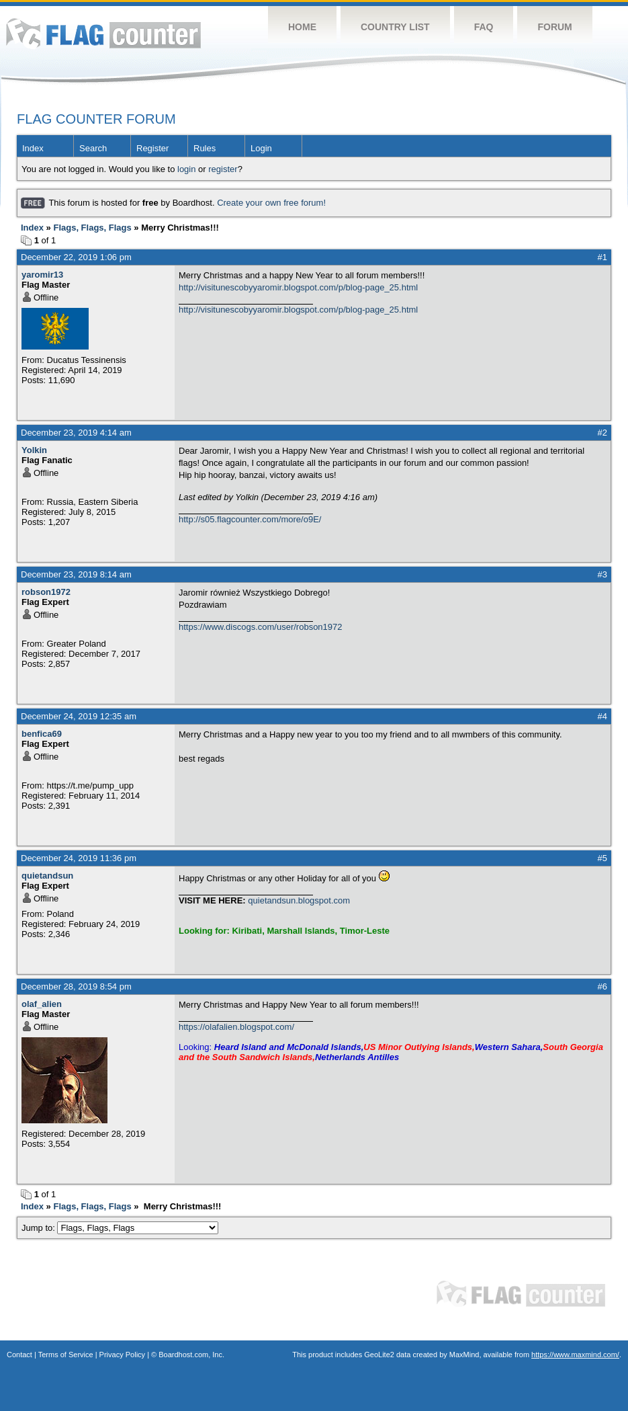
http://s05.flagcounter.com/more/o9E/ (250, 519)
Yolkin (34, 450)
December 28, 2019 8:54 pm (76, 986)
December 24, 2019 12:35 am (78, 716)
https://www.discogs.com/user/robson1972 (261, 627)
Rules (204, 148)
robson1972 (46, 592)
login (186, 169)
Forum (554, 27)
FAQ (484, 27)
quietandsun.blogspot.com (299, 900)
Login (261, 148)
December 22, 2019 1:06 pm (76, 257)
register (222, 169)
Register (152, 148)
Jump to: (119, 1227)
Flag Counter (103, 33)
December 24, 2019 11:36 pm (78, 858)
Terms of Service (65, 1354)
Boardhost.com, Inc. (191, 1354)
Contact (19, 1354)
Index (33, 148)
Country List (395, 27)
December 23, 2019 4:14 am (76, 433)
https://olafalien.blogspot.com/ (236, 1027)
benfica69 (41, 734)
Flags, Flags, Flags (92, 228)
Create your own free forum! (271, 203)
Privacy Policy (122, 1354)
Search (93, 148)
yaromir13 (42, 275)
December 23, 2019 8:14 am (76, 574)
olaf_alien (41, 1004)
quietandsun (47, 876)
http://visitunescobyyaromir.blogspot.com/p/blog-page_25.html (298, 287)
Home (302, 27)
